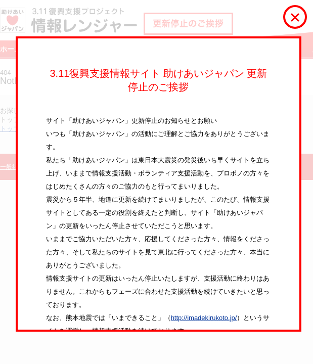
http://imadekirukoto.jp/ (204, 318)
